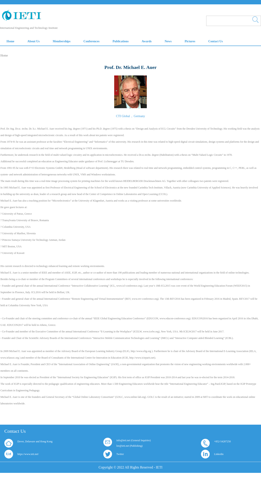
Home (4, 55)
